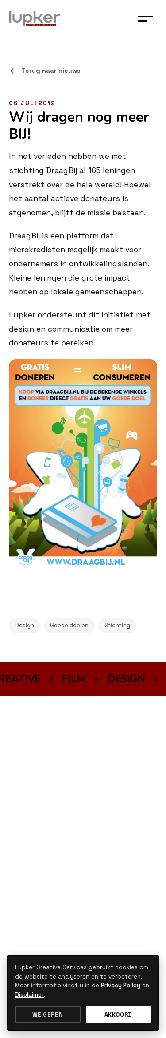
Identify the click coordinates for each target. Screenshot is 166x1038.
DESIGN (127, 679)
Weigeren (47, 1014)
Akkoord (118, 1014)
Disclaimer (29, 994)
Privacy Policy (120, 985)
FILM (75, 679)
